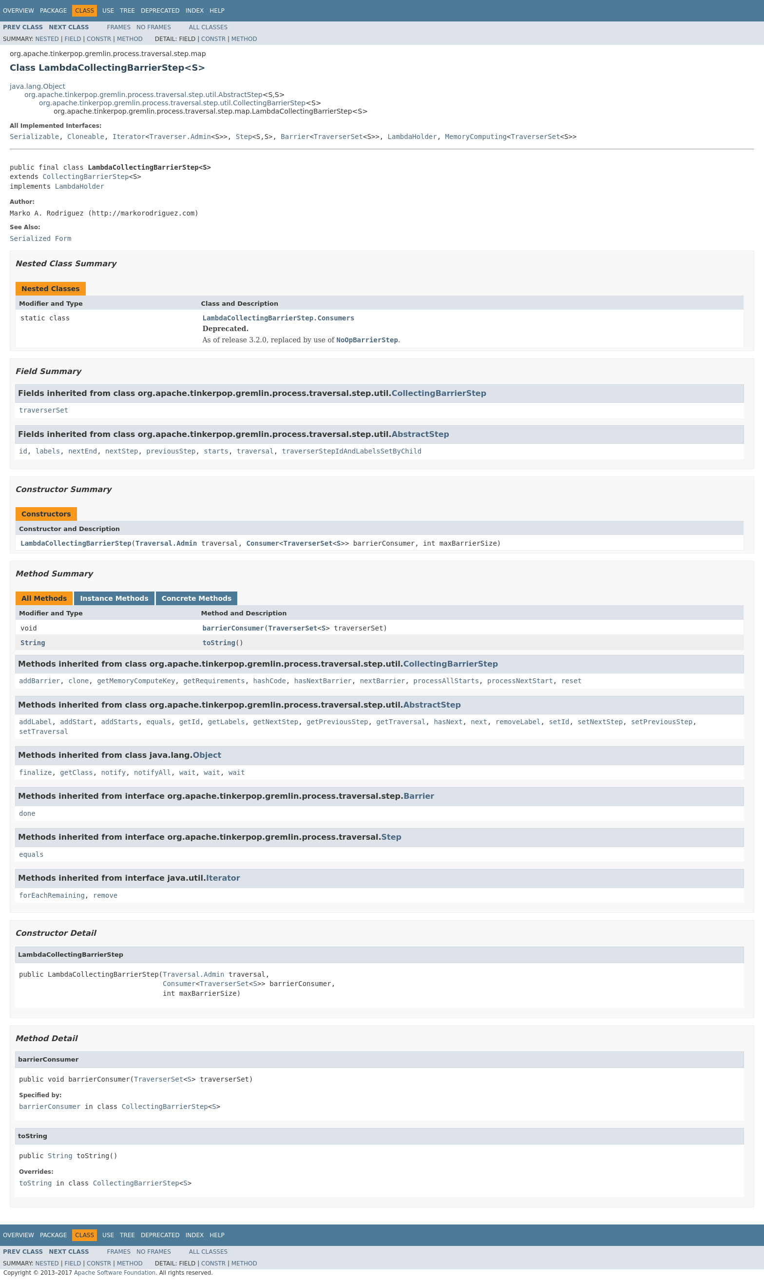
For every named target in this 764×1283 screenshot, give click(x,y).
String (32, 643)
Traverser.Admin (180, 136)
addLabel (35, 722)
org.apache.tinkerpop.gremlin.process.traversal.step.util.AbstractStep (143, 95)
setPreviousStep (661, 722)
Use (108, 10)
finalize (35, 772)
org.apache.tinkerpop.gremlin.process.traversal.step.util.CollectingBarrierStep (172, 103)
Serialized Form (40, 238)
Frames (119, 27)
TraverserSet (338, 136)
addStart (76, 722)
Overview (18, 10)
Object (207, 755)
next (479, 722)
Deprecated (160, 10)
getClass (76, 772)
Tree (127, 10)
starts (216, 451)
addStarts (119, 722)
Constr (99, 39)
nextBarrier (382, 681)
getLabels (226, 722)
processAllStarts (446, 681)
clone (78, 681)
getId (189, 722)
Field (72, 39)
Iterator (129, 136)
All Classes (208, 27)
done (27, 813)
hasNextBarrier (323, 681)
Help (217, 10)
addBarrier (39, 681)
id (23, 451)
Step (244, 136)
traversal (255, 451)
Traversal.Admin (166, 543)
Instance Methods (114, 598)
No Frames (153, 27)
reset (571, 681)
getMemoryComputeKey (136, 681)
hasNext (448, 722)
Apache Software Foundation (114, 1272)
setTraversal (43, 731)
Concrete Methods (197, 598)
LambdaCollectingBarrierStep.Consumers (279, 318)
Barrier (295, 136)
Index (195, 10)
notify (113, 772)
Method (130, 39)
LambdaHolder (412, 136)
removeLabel (518, 722)
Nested (46, 39)
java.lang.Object (37, 86)
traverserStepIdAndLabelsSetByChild (352, 451)
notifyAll (152, 772)
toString (219, 643)
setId (559, 722)
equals (158, 722)
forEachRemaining (52, 895)
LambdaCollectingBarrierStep (76, 543)
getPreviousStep (337, 722)
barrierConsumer (233, 628)
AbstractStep (420, 434)
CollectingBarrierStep (85, 176)
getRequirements (214, 681)
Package (53, 10)
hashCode (269, 681)
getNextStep (275, 722)
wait (187, 772)
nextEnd (82, 451)
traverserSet (43, 410)
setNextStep (600, 722)
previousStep (170, 451)
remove (105, 895)
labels (48, 451)
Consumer (263, 543)
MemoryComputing (476, 136)
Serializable (34, 136)
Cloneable (85, 136)
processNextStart (520, 681)
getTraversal (400, 722)
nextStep (121, 451)
